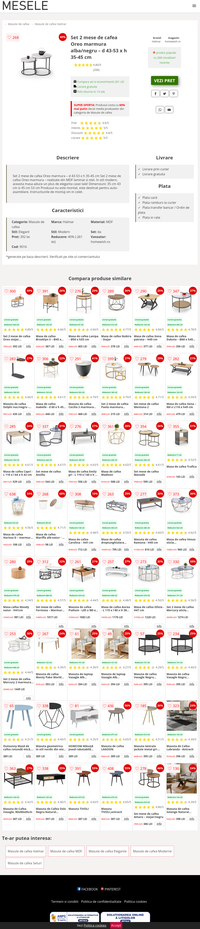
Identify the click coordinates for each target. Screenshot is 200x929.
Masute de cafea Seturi (25, 863)
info (28, 346)
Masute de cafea (18, 24)
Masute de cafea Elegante (108, 851)
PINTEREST (111, 889)
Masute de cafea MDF (66, 851)
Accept (116, 925)
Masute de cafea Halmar (50, 24)
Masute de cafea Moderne (152, 851)
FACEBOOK (87, 889)
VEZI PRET (164, 80)
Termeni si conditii (64, 901)
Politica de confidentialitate (101, 901)
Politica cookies (135, 901)
